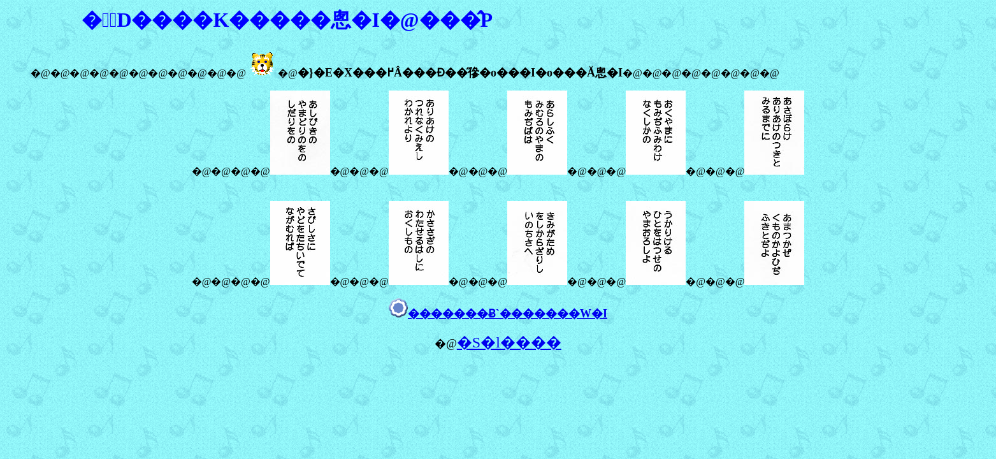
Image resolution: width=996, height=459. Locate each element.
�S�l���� (509, 342)
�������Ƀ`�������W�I (507, 313)
